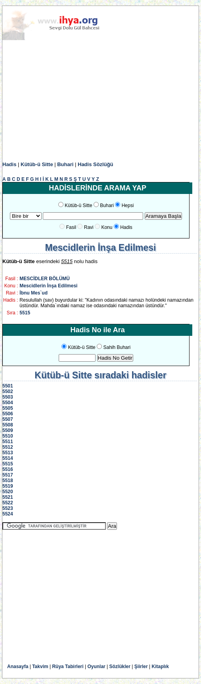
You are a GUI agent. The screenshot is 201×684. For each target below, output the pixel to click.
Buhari (65, 164)
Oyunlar (96, 666)
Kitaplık (160, 666)
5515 (24, 313)
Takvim (40, 666)
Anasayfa (17, 666)
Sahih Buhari (116, 347)
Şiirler (141, 666)
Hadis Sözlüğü (95, 164)
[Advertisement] (100, 101)
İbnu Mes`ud (33, 293)
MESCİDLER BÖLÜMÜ (44, 278)
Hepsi (128, 205)
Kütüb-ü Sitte (37, 164)
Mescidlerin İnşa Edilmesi (48, 286)
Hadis (9, 164)
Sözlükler (119, 666)
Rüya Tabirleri (67, 666)
